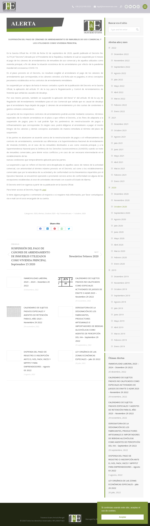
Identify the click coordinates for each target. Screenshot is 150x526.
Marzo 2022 (119, 98)
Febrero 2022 (120, 105)
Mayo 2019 (119, 321)
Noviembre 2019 (122, 282)
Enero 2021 (119, 181)
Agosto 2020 (120, 219)
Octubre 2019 (120, 289)
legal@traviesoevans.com (105, 6)
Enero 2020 (119, 263)
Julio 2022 (118, 79)
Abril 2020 (118, 244)
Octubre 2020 (50, 213)
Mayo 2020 (119, 238)
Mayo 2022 (119, 86)
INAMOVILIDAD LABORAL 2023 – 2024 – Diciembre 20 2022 (37, 282)
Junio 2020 (119, 232)
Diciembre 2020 (121, 194)
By (64, 213)
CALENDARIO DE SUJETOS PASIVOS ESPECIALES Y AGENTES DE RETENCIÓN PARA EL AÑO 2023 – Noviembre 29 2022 (36, 315)
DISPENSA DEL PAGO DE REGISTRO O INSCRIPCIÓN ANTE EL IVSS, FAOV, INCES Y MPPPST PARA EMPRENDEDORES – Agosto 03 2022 (37, 361)
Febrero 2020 (120, 257)
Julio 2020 (118, 225)
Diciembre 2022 (121, 54)
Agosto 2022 (120, 73)
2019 (112, 270)
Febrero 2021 (120, 174)
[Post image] (14, 282)
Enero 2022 (119, 111)
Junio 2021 (119, 149)
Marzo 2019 (119, 333)
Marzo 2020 (119, 251)
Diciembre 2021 (121, 124)
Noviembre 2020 (122, 200)
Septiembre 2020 (122, 213)
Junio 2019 (119, 314)
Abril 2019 (118, 327)
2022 (112, 47)
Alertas (41, 213)
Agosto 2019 (120, 302)
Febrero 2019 (120, 340)
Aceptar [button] (122, 517)
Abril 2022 (118, 92)
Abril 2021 (118, 162)
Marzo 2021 (119, 168)
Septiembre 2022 (122, 67)
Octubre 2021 (120, 130)
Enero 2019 (119, 346)
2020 (36, 213)
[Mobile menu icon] (145, 6)
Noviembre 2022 (122, 60)
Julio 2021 (118, 143)
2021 (112, 117)
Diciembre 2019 (121, 276)
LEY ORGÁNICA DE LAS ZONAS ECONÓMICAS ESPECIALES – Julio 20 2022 (87, 355)
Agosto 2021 (120, 136)
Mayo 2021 (119, 155)
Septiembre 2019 (122, 295)
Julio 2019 (118, 308)
